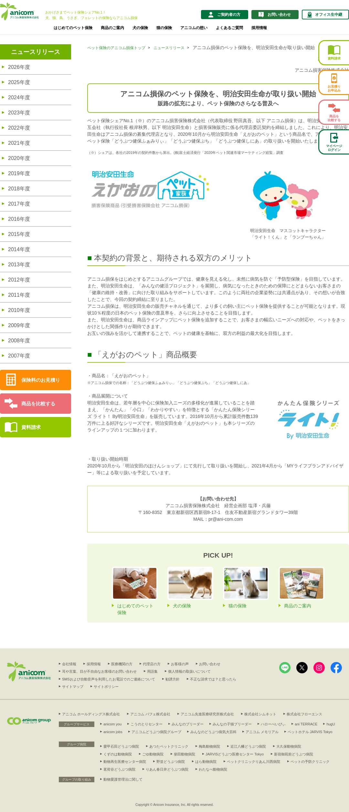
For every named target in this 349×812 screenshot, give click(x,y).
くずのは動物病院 (117, 754)
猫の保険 (164, 28)
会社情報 (69, 664)
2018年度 (19, 188)
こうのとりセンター (147, 724)
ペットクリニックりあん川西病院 (253, 762)
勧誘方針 (172, 679)
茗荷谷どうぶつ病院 (119, 769)
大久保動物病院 (288, 746)
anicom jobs (112, 732)
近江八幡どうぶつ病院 (248, 746)
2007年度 (19, 355)
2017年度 (19, 204)
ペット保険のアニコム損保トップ (116, 48)
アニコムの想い (193, 28)
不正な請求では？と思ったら (213, 679)
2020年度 (19, 158)
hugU (330, 724)
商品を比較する (38, 403)
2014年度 (19, 249)
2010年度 (19, 310)
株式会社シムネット (260, 714)
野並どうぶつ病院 (170, 762)
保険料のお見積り (40, 380)
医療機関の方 (121, 664)
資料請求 (31, 427)
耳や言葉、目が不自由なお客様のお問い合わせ (99, 671)
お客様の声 (180, 664)
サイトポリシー (106, 687)
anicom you (112, 724)
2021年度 (19, 143)
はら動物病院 (206, 762)
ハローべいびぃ (273, 724)
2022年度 (19, 128)
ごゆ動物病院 (153, 754)
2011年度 (19, 295)
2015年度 (19, 234)
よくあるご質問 (229, 28)
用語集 (152, 671)
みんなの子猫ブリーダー (232, 724)
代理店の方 (152, 664)
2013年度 (19, 264)
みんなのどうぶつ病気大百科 (213, 732)
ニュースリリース (35, 51)
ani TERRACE (306, 724)
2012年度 (19, 280)
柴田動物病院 (184, 754)
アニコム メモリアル (262, 732)
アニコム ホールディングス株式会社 (91, 714)
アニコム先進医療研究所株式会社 (207, 714)
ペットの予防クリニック (310, 762)
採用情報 (259, 28)
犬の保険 (140, 28)
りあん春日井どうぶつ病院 (167, 769)
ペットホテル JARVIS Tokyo (310, 732)
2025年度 (19, 82)
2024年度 (19, 97)
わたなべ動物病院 (213, 769)
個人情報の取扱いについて (189, 671)
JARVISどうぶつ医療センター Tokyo (235, 754)
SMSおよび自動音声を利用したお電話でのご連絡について (108, 679)
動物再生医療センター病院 (124, 762)
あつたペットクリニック (168, 746)
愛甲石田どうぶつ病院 (121, 746)
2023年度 (19, 112)
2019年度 (19, 173)
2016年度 (19, 219)
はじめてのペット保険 (73, 28)
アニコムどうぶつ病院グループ (156, 732)
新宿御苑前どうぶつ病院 (293, 754)
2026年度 (19, 67)
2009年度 (19, 325)
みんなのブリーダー (188, 724)
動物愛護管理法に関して (123, 779)
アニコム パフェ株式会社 (150, 714)
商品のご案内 (112, 28)
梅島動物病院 (209, 746)
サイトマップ (72, 687)
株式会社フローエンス (304, 714)
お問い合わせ (209, 664)
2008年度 (19, 340)
